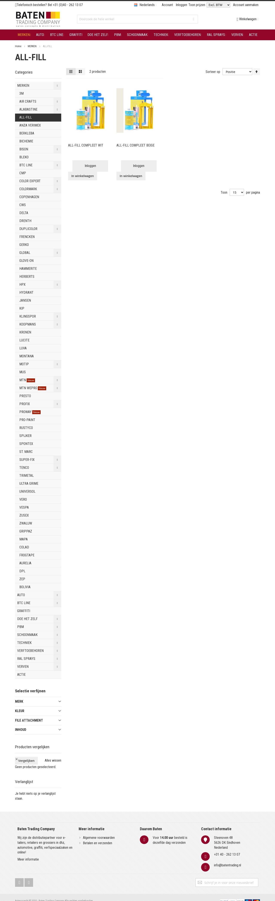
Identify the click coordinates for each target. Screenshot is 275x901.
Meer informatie (28, 852)
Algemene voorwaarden (99, 830)
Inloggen (181, 5)
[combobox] (137, 19)
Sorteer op (213, 71)
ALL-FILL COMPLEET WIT (85, 145)
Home (18, 46)
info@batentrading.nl (227, 858)
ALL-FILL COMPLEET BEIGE (135, 145)
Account (167, 5)
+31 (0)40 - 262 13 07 (68, 5)
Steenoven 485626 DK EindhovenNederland (227, 835)
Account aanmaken (245, 5)
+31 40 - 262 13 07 (227, 847)
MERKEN (32, 46)
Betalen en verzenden (97, 836)
